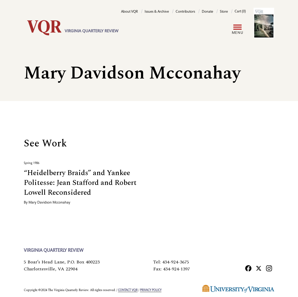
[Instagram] (269, 268)
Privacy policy (150, 290)
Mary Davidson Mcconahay (49, 203)
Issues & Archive (157, 12)
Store (224, 12)
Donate (207, 12)
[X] (259, 268)
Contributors (185, 12)
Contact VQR (128, 290)
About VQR (129, 12)
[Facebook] (248, 268)
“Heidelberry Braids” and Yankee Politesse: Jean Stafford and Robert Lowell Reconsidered (80, 182)
